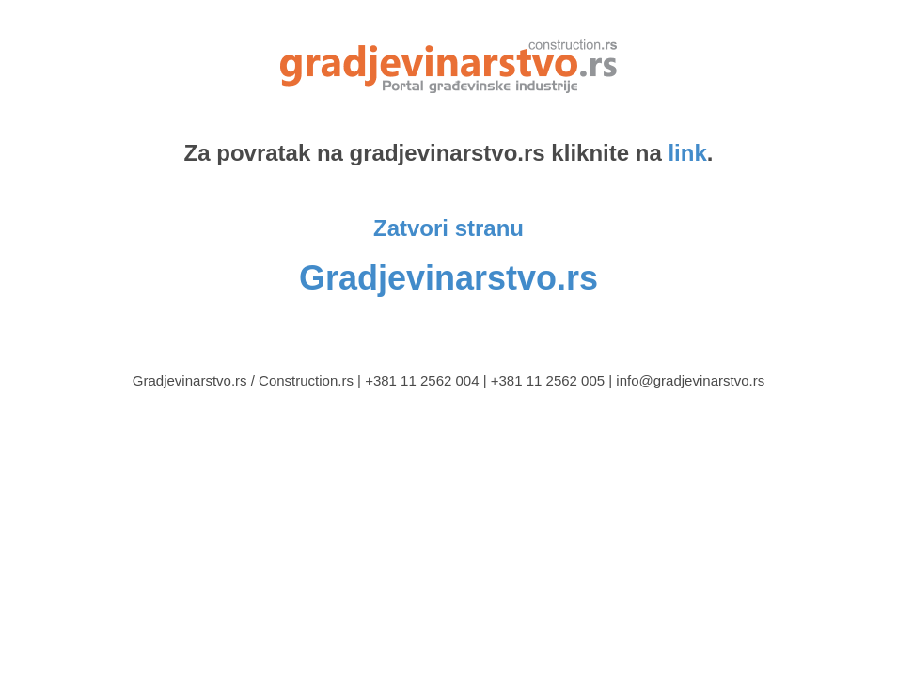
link (687, 152)
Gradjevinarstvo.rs (448, 278)
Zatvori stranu (448, 228)
